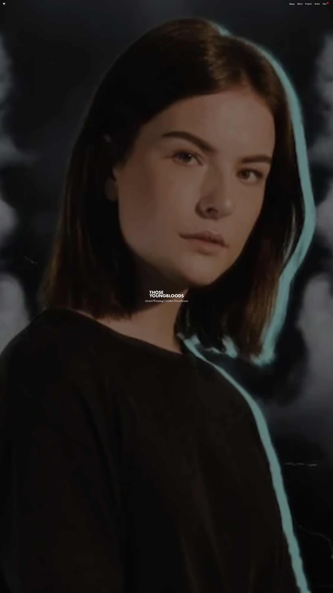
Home (292, 4)
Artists (317, 4)
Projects (308, 4)
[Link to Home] (4, 4)
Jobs (326, 3)
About (299, 4)
